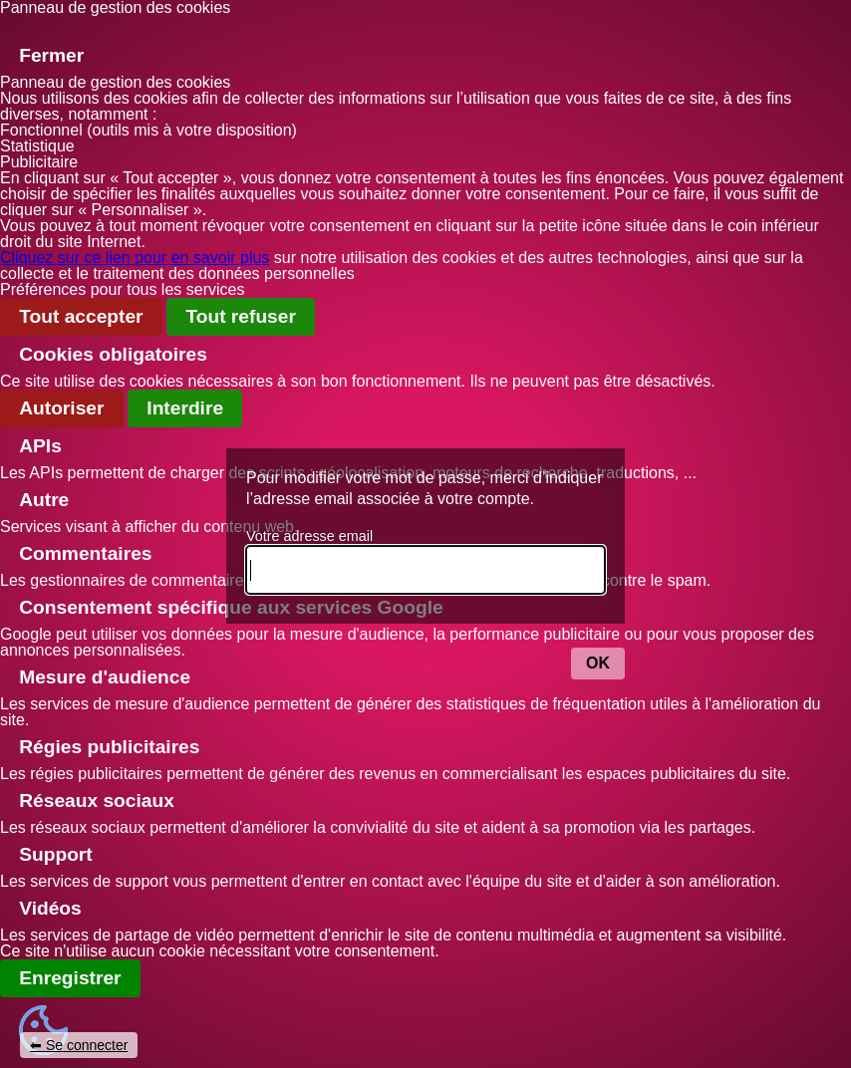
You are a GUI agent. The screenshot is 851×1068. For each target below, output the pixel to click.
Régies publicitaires (109, 746)
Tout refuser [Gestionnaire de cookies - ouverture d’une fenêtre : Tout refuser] (240, 316)
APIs (40, 445)
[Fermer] (19, 29)
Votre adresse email (309, 536)
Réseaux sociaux (96, 800)
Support (56, 854)
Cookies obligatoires (113, 354)
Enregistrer (70, 977)
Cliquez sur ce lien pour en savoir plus (134, 257)
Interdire (184, 408)
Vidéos (50, 908)
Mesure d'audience (104, 677)
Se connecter (87, 1045)
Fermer (51, 55)
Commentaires (85, 553)
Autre (44, 499)
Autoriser (61, 408)
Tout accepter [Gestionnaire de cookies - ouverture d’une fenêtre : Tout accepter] (80, 316)
